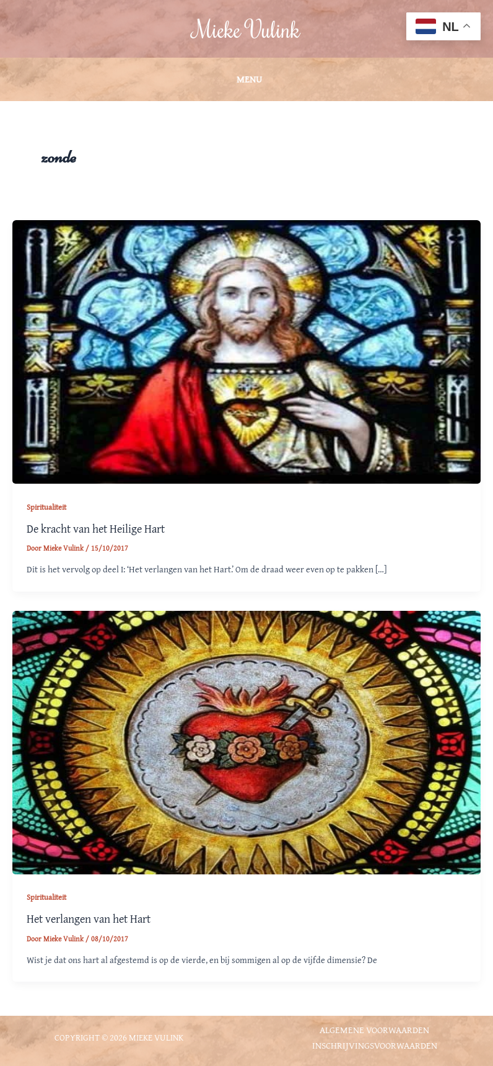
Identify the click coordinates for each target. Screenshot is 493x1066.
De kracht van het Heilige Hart (96, 528)
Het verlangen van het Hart (89, 918)
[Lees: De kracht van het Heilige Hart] (246, 351)
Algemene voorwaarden (374, 1030)
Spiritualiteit (46, 507)
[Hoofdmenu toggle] (246, 79)
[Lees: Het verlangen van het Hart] (246, 741)
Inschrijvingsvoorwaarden (374, 1045)
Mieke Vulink (246, 29)
